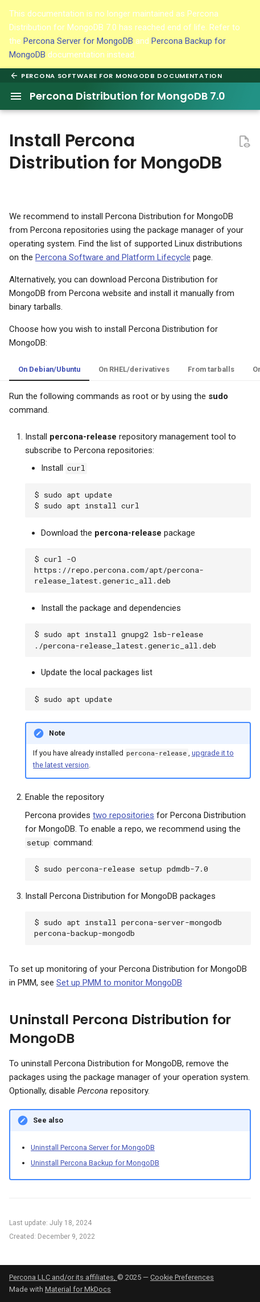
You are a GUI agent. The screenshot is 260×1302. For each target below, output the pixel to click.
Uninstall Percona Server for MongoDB (93, 1147)
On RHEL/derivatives (134, 369)
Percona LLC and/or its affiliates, (63, 1277)
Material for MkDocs (78, 1289)
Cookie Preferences (182, 1277)
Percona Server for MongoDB (78, 41)
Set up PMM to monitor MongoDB (119, 982)
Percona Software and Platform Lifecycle (113, 257)
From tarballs (211, 369)
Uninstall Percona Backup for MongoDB (95, 1163)
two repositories (123, 815)
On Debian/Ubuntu (49, 369)
